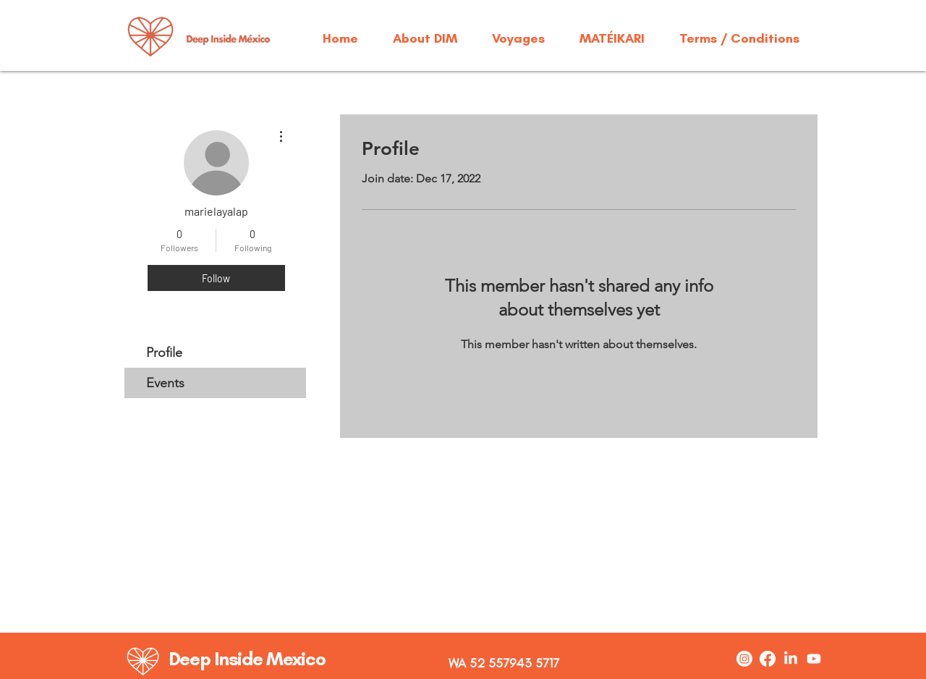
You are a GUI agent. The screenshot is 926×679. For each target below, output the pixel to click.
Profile (164, 352)
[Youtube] (814, 659)
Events (165, 383)
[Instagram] (744, 659)
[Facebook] (768, 659)
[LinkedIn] (791, 659)
